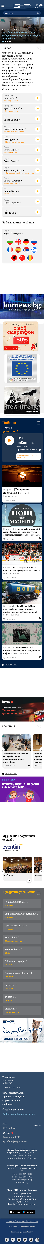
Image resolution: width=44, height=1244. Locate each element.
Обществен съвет (12, 1092)
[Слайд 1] (3, 41)
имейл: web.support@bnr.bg (22, 1158)
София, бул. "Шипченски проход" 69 (22, 1169)
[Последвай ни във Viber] (37, 1239)
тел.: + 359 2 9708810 (22, 1174)
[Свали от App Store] (15, 1212)
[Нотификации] (37, 6)
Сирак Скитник (11, 1100)
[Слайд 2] (5, 41)
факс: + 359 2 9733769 (22, 1177)
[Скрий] (39, 48)
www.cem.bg (22, 1182)
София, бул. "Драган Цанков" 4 (22, 1152)
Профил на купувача (13, 1096)
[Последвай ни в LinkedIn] (25, 1239)
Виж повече (9, 89)
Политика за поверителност (22, 1227)
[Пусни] (37, 98)
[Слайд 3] (7, 41)
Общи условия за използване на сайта (22, 1221)
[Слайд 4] (10, 41)
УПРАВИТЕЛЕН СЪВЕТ (12, 1087)
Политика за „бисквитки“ (22, 1232)
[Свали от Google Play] (28, 1212)
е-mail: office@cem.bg (22, 1180)
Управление (9, 1077)
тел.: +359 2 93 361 (22, 1155)
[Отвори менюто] (3, 5)
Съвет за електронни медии (18, 1114)
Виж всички (9, 665)
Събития (7, 1104)
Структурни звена (13, 1109)
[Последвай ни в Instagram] (13, 1239)
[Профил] (41, 6)
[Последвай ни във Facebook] (6, 1239)
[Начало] (22, 6)
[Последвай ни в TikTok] (31, 1239)
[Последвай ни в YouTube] (19, 1239)
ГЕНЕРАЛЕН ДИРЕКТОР (7, 1082)
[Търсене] (38, 13)
